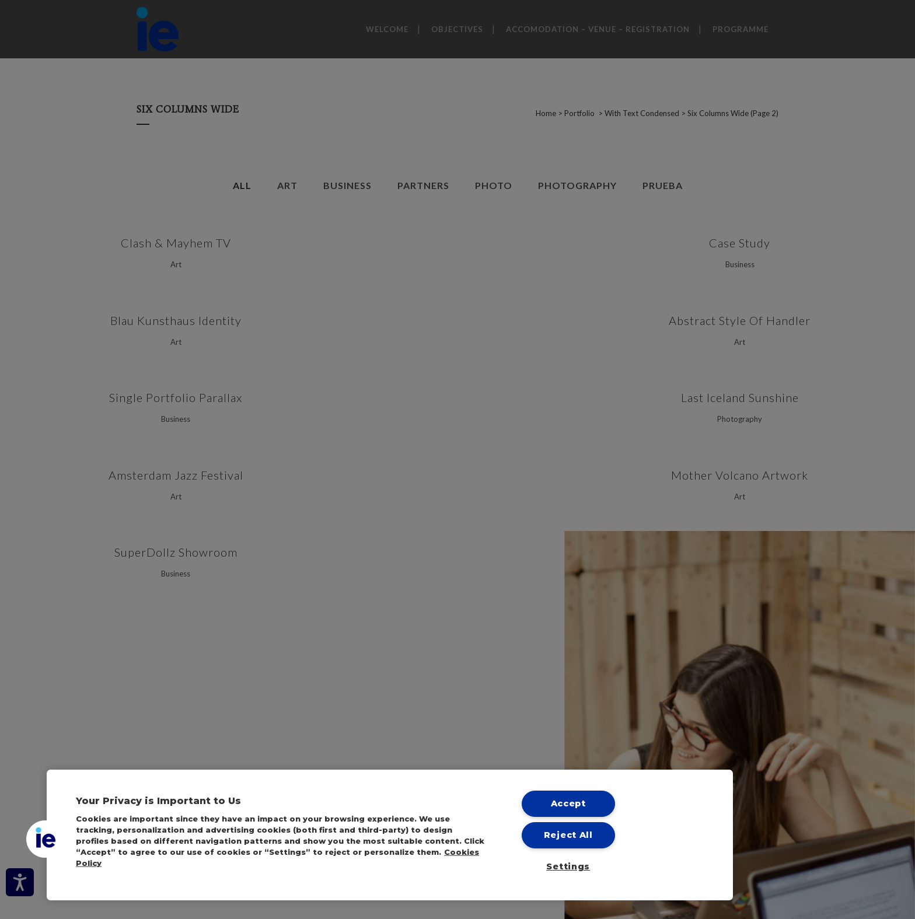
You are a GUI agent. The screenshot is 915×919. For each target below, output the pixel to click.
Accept (568, 803)
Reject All (568, 835)
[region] (390, 835)
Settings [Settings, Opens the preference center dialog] (568, 866)
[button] (45, 839)
